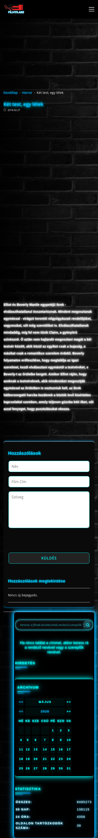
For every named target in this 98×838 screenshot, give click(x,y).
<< (21, 702)
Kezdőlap (10, 92)
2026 (45, 711)
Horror (27, 92)
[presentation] (44, 542)
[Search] (88, 625)
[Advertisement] (49, 158)
